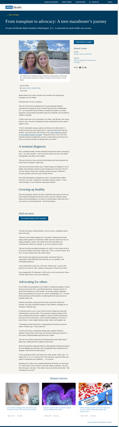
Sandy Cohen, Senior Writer (31, 88)
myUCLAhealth (80, 2)
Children (76, 54)
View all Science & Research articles (99, 422)
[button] (51, 2)
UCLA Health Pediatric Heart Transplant (33, 218)
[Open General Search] (109, 2)
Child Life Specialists (80, 60)
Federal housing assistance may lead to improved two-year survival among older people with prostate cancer (94, 409)
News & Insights (14, 15)
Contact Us (95, 2)
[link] (80, 67)
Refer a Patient (67, 2)
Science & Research (86, 54)
